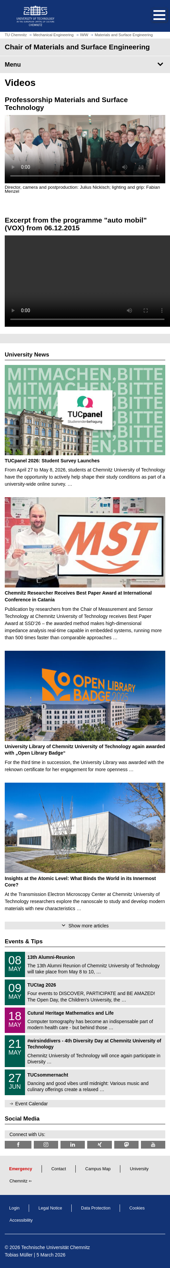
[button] (152, 16)
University (139, 1169)
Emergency (20, 1169)
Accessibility (21, 1220)
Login (14, 1208)
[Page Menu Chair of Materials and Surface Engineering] (85, 64)
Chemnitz (18, 1181)
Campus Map (98, 1169)
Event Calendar (31, 1103)
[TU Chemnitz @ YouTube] (153, 1145)
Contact (58, 1169)
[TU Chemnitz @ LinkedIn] (72, 1145)
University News (27, 354)
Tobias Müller (18, 1255)
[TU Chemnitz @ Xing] (99, 1145)
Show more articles (88, 925)
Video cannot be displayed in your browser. (85, 149)
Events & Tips (24, 941)
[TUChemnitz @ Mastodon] (126, 1145)
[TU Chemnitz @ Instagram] (46, 1145)
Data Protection (96, 1208)
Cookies (137, 1208)
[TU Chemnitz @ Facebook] (18, 1145)
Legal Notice (50, 1208)
